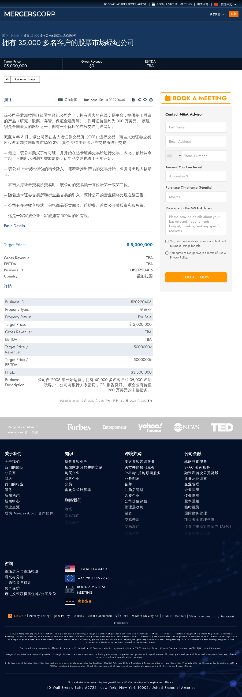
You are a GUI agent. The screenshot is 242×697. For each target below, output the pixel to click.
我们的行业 (14, 484)
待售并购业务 (76, 461)
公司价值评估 (136, 502)
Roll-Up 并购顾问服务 (143, 473)
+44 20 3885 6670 (94, 578)
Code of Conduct (174, 617)
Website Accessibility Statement (211, 619)
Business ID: (93, 99)
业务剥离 (132, 478)
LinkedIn (17, 616)
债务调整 (192, 496)
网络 (8, 478)
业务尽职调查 (195, 478)
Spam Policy (61, 616)
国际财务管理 (195, 516)
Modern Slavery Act (146, 616)
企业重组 (192, 490)
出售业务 (202, 4)
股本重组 (192, 502)
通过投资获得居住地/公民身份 (30, 594)
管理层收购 (134, 509)
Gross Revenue (91, 61)
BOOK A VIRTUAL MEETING (91, 590)
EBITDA (150, 61)
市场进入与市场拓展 (22, 571)
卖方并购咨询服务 (140, 461)
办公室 (10, 473)
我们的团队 (14, 467)
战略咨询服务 (195, 461)
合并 (128, 484)
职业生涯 (12, 509)
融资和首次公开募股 (201, 473)
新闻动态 (12, 496)
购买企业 (72, 473)
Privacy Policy (39, 616)
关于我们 (217, 14)
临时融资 (192, 509)
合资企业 (132, 496)
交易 (68, 484)
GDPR (124, 616)
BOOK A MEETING (196, 98)
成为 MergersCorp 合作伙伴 (29, 516)
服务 (8, 490)
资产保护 (12, 588)
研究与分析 (14, 577)
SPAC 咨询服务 (197, 467)
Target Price (12, 61)
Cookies (78, 616)
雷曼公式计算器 (78, 490)
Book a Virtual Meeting (172, 4)
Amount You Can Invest (183, 167)
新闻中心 (12, 502)
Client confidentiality (102, 616)
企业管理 (192, 484)
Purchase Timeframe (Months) (188, 187)
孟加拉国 (70, 99)
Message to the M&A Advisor (189, 208)
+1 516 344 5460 (92, 568)
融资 (128, 516)
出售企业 (72, 478)
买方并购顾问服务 (140, 467)
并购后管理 (134, 490)
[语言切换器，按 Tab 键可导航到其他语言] (226, 4)
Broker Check (183, 665)
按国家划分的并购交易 (84, 467)
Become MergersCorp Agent (125, 4)
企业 (233, 13)
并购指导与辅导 (18, 582)
